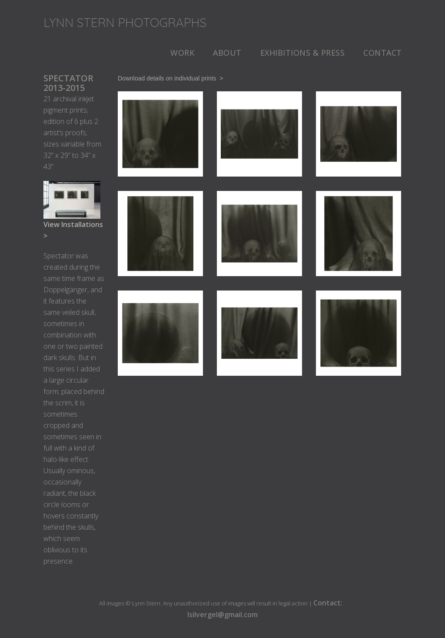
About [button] (227, 52)
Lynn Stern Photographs (124, 22)
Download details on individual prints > (170, 78)
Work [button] (182, 52)
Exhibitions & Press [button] (302, 52)
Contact (382, 52)
